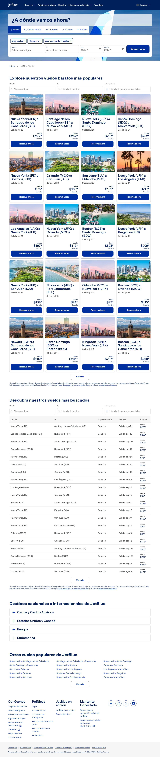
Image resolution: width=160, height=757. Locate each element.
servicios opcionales (81, 385)
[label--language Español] (144, 5)
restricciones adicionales (107, 385)
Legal (34, 706)
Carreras (14, 729)
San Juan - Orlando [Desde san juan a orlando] (19, 669)
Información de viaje (80, 5)
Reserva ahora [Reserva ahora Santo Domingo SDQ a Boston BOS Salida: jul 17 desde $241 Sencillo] (62, 366)
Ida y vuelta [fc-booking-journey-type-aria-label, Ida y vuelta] (17, 41)
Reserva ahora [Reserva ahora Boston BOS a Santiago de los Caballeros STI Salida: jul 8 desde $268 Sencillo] (134, 366)
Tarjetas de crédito (17, 706)
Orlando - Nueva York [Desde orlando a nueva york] (114, 677)
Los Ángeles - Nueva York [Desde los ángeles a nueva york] (116, 669)
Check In (62, 5)
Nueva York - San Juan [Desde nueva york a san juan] (21, 677)
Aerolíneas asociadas (18, 714)
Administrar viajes (47, 5)
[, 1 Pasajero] (34, 40)
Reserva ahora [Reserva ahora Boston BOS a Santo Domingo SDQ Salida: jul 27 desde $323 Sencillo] (98, 253)
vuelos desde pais (99, 748)
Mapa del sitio (15, 733)
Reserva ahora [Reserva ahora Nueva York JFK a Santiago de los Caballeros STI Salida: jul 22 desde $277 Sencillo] (26, 143)
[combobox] (27, 50)
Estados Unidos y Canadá (33, 621)
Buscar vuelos (138, 49)
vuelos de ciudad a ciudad (43, 748)
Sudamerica (23, 638)
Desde (14, 47)
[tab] (14, 29)
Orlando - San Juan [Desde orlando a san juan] (113, 665)
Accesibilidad (39, 710)
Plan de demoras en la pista (42, 723)
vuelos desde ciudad (82, 748)
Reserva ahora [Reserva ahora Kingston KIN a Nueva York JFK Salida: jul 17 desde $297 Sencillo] (98, 366)
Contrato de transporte (38, 716)
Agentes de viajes (17, 718)
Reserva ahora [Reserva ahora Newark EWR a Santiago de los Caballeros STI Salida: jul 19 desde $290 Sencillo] (26, 366)
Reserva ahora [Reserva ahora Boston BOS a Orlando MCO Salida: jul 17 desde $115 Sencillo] (134, 310)
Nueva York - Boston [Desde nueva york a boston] (66, 665)
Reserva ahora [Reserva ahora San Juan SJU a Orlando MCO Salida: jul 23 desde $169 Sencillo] (98, 197)
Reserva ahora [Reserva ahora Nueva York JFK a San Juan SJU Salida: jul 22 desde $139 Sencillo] (26, 310)
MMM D (84, 50)
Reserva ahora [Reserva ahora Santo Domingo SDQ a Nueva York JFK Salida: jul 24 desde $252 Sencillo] (134, 143)
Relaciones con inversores (15, 724)
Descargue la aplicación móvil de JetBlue (89, 713)
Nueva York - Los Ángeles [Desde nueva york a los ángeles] (69, 669)
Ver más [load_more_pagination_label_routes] (80, 684)
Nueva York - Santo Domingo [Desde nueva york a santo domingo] (118, 661)
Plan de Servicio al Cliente (41, 730)
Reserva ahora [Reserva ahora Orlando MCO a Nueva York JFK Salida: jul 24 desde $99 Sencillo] (98, 310)
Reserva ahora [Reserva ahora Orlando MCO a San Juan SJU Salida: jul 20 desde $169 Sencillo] (62, 197)
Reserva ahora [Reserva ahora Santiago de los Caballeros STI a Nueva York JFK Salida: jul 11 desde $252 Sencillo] (62, 143)
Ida (82, 47)
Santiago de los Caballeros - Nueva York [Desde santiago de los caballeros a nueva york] (76, 661)
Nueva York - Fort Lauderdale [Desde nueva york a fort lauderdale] (70, 677)
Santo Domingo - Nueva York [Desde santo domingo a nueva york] (24, 665)
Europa (20, 629)
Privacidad (37, 735)
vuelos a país (12, 748)
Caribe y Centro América (33, 612)
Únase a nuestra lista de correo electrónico (90, 723)
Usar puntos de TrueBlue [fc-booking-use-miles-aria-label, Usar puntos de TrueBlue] (57, 41)
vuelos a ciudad (25, 748)
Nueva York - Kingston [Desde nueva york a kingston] (115, 673)
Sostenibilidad (63, 714)
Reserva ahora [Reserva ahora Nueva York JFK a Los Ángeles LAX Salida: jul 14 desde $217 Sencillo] (134, 197)
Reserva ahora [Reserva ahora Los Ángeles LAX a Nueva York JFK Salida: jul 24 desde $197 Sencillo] (26, 253)
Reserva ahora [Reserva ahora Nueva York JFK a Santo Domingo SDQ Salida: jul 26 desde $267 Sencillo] (98, 143)
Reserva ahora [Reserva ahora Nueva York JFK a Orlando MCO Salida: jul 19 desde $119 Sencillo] (62, 253)
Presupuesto (110, 84)
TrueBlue (98, 5)
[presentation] (144, 5)
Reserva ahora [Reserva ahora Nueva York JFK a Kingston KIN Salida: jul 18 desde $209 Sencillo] (134, 253)
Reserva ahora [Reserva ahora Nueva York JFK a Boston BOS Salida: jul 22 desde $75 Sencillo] (26, 197)
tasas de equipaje (65, 385)
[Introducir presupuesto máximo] (128, 89)
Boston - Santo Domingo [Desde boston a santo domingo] (68, 673)
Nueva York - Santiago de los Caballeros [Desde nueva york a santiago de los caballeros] (29, 661)
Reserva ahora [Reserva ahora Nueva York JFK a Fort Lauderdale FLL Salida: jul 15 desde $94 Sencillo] (62, 310)
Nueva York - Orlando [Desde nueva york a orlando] (20, 673)
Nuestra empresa (16, 710)
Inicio (12, 66)
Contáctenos (14, 737)
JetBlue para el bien (65, 710)
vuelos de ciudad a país (63, 748)
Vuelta (106, 47)
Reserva (30, 5)
